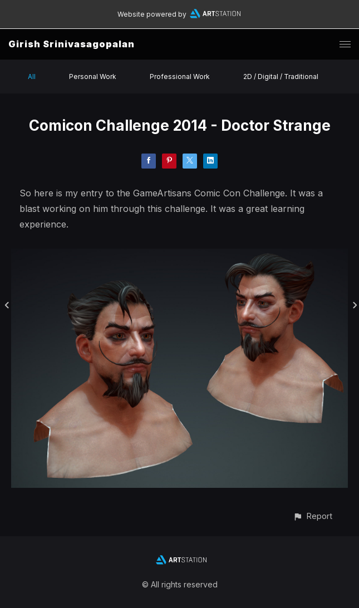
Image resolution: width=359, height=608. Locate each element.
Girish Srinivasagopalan (71, 44)
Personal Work (92, 76)
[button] (312, 516)
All (32, 76)
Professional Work (180, 76)
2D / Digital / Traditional (280, 76)
